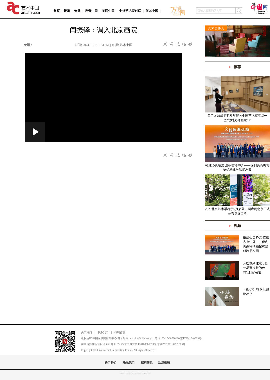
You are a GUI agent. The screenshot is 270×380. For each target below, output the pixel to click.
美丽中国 (108, 11)
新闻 (66, 11)
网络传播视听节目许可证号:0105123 (102, 344)
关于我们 (86, 332)
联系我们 (103, 332)
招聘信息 (120, 332)
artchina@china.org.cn (142, 338)
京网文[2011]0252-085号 (171, 344)
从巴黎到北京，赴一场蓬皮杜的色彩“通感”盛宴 (255, 268)
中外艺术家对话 (130, 11)
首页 (57, 11)
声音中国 (91, 11)
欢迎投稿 (164, 362)
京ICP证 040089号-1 (192, 338)
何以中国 (152, 11)
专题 (77, 11)
